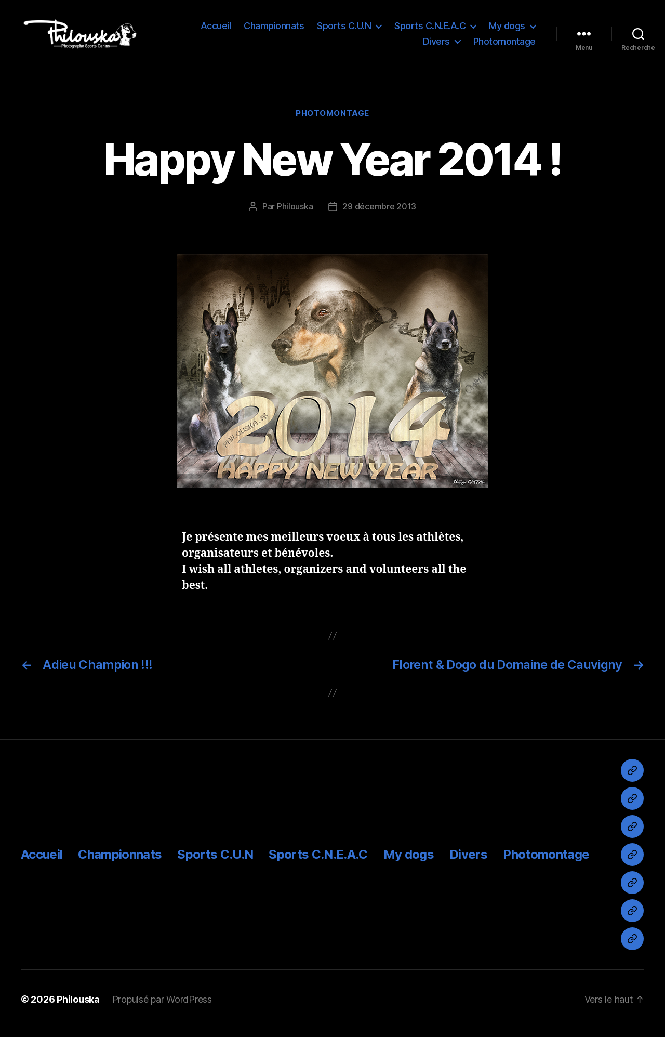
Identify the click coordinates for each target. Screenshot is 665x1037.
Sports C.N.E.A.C (430, 29)
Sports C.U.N (344, 29)
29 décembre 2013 (379, 214)
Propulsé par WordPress (162, 1007)
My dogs (507, 29)
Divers (436, 45)
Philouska (295, 214)
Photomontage (504, 45)
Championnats (274, 29)
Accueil (216, 29)
